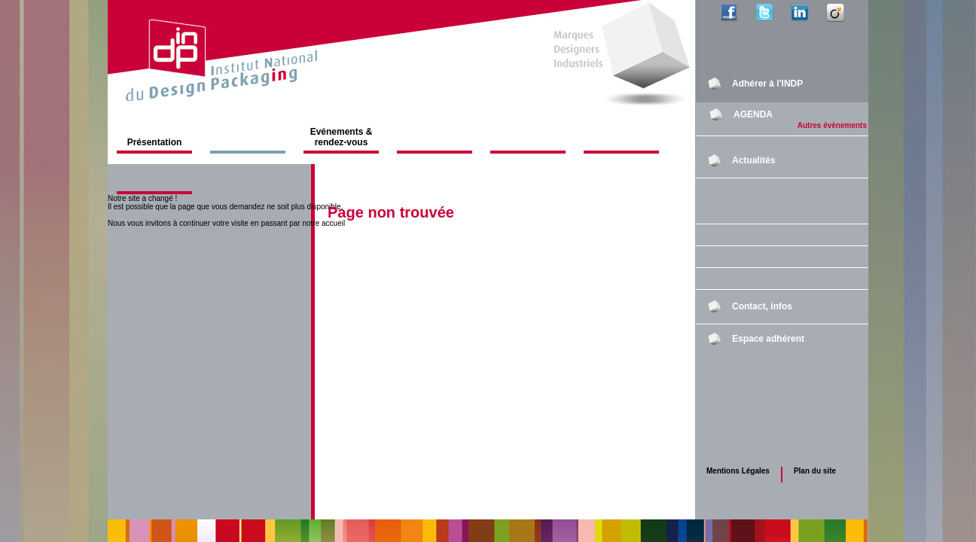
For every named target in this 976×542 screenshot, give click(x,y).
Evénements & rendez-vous (341, 137)
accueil (333, 223)
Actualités (753, 160)
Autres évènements (832, 125)
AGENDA (753, 114)
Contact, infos (762, 306)
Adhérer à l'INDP (767, 83)
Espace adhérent (768, 338)
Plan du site (815, 471)
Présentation (154, 142)
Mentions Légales (738, 471)
